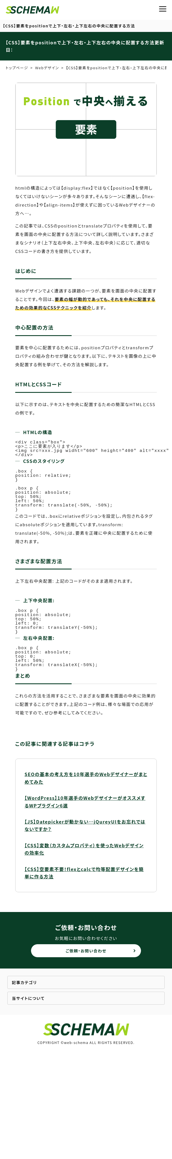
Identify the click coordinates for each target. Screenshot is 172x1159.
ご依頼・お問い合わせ (86, 951)
